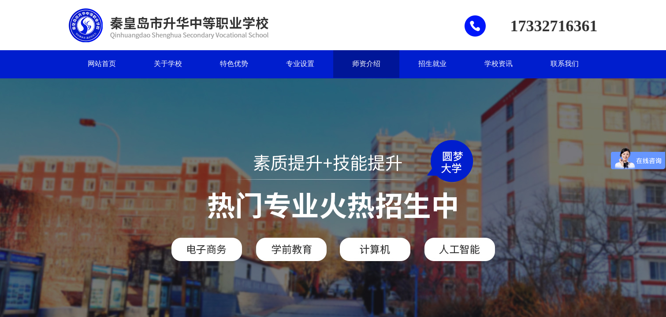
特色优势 (234, 63)
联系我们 (565, 63)
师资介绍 (366, 63)
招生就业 (432, 63)
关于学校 (168, 63)
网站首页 (102, 63)
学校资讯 (498, 63)
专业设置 (300, 63)
